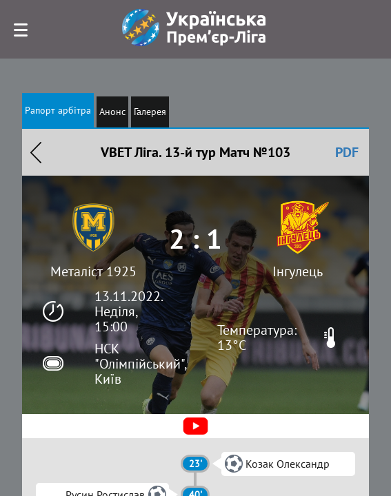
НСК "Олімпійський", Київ (140, 363)
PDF (347, 152)
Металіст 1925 (93, 271)
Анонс (112, 111)
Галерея (150, 111)
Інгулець (297, 271)
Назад (36, 152)
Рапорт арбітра (58, 110)
